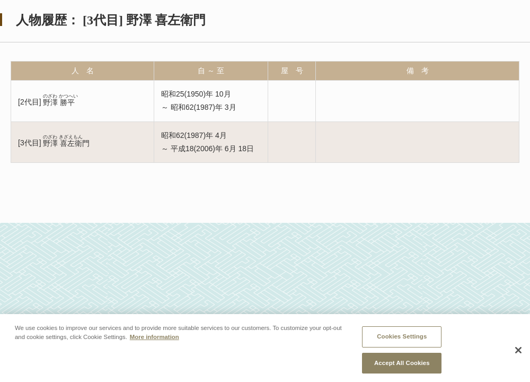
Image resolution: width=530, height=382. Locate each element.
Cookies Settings (402, 338)
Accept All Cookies (402, 365)
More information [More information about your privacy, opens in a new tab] (154, 339)
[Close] (518, 352)
